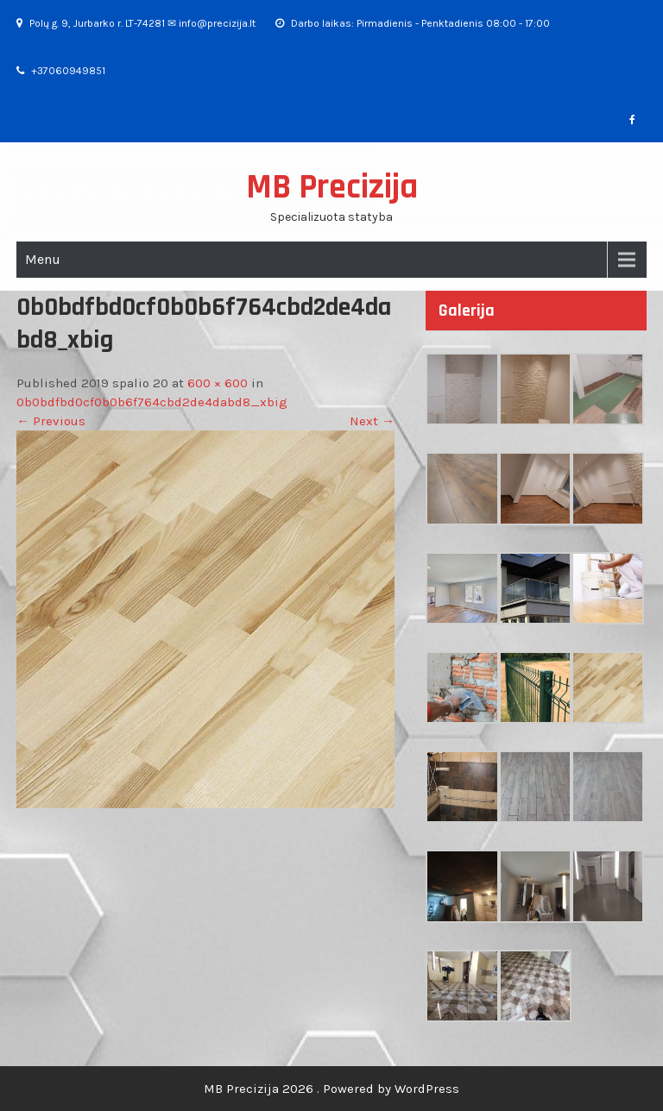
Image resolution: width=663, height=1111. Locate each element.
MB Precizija (332, 188)
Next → (372, 421)
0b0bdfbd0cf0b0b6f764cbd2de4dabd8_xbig (151, 402)
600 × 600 (217, 383)
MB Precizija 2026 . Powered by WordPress (331, 1088)
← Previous (50, 421)
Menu (42, 259)
